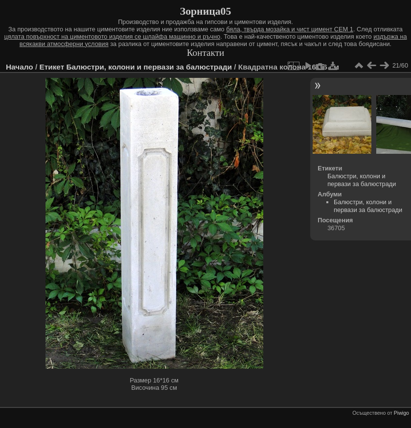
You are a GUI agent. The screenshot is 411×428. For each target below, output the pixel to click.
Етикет (51, 67)
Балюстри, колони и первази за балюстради (149, 67)
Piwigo (401, 413)
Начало (19, 67)
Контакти (206, 53)
